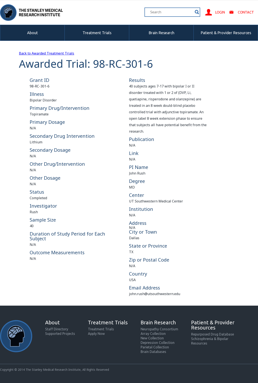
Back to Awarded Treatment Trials (46, 53)
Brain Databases (153, 352)
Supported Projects (60, 334)
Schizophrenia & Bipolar (209, 339)
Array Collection (153, 334)
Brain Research (161, 33)
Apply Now (96, 334)
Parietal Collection (155, 347)
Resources (199, 343)
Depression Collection (158, 343)
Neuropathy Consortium (159, 329)
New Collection (152, 338)
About (32, 33)
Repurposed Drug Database (212, 334)
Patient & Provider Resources (226, 33)
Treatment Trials (97, 33)
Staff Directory (56, 329)
